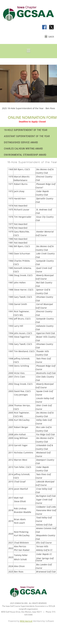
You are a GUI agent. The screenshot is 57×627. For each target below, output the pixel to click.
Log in (51, 36)
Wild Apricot (26, 621)
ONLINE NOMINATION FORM (32, 117)
